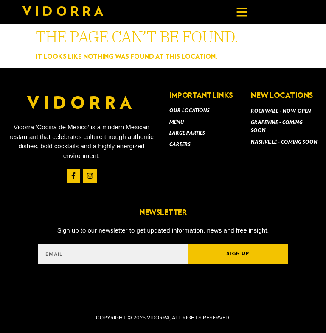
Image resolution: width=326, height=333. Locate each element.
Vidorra (64, 12)
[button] (242, 12)
